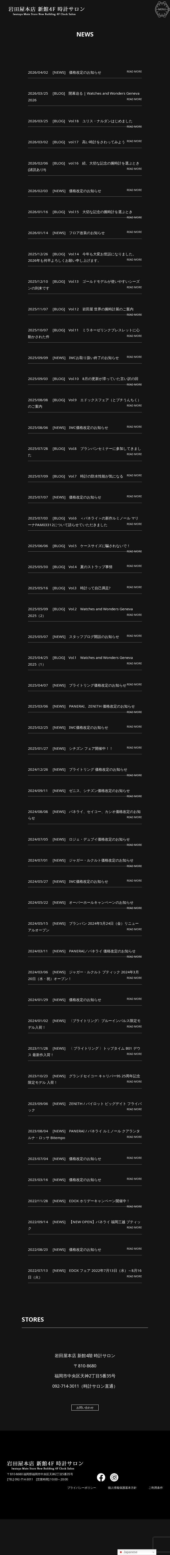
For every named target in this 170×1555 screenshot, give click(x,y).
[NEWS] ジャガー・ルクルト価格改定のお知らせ (93, 860)
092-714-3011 (24, 1479)
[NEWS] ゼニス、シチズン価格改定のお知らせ (91, 790)
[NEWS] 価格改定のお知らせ (77, 72)
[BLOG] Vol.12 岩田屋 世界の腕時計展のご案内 (93, 309)
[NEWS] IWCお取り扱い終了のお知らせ (86, 357)
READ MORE (134, 71)
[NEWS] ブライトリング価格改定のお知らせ (90, 685)
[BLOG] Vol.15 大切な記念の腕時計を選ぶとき (93, 211)
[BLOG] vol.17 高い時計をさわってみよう (89, 142)
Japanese (128, 1552)
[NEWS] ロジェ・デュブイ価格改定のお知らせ (91, 839)
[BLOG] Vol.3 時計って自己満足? (82, 587)
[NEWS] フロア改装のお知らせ (79, 233)
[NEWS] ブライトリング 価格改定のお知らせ (90, 769)
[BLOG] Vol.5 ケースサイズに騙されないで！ (92, 545)
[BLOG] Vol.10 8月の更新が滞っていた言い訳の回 (95, 378)
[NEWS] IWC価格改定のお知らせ (80, 427)
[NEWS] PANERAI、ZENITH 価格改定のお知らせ (94, 706)
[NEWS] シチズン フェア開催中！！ (83, 748)
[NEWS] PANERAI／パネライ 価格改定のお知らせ (94, 951)
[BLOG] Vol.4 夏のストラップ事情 (83, 567)
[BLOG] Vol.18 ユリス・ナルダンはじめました (93, 120)
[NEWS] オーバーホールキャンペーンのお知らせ (93, 902)
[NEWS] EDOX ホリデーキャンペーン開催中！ (91, 1200)
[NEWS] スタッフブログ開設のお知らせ (86, 636)
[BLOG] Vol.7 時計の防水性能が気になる (88, 476)
